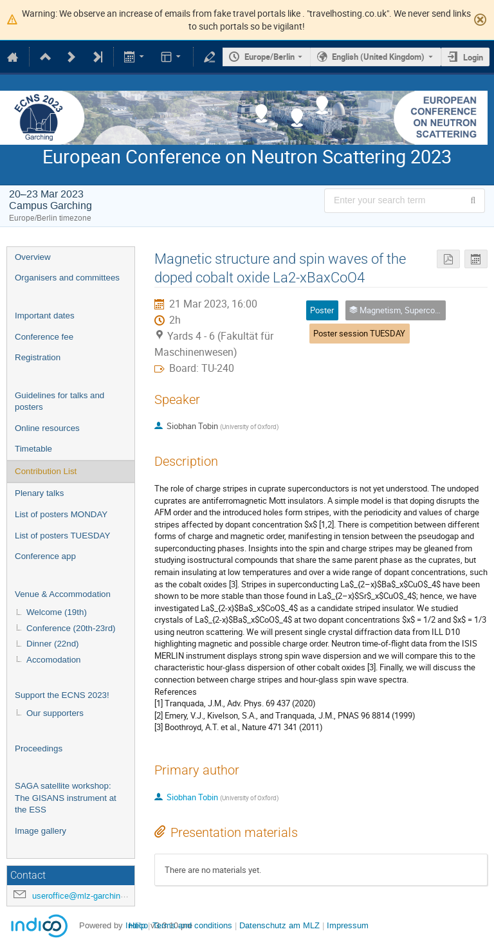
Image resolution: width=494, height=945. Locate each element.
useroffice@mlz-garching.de (84, 895)
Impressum (348, 925)
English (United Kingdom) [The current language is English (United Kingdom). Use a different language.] (378, 56)
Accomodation (53, 660)
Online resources (47, 428)
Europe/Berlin (269, 56)
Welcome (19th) (56, 612)
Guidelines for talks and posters (59, 401)
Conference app (45, 556)
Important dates (45, 315)
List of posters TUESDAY (62, 535)
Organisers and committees (67, 277)
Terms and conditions (192, 925)
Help (137, 925)
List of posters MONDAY (61, 514)
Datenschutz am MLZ (279, 925)
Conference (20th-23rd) (71, 628)
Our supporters (55, 713)
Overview (33, 257)
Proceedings (38, 748)
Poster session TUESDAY (359, 333)
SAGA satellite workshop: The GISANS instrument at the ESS (65, 797)
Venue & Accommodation (63, 594)
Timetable (33, 449)
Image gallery (40, 831)
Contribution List (46, 471)
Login (473, 57)
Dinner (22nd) (52, 643)
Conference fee (44, 337)
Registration (37, 357)
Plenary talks (39, 493)
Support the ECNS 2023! (62, 695)
